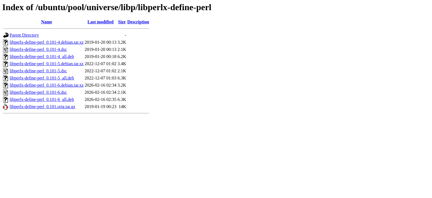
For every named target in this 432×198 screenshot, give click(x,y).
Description (138, 22)
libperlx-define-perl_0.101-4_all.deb (42, 56)
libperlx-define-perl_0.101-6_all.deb (42, 99)
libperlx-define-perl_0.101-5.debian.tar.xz (46, 63)
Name (46, 22)
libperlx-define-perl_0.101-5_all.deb (42, 78)
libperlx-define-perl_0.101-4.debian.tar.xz (46, 42)
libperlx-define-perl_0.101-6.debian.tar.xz (46, 85)
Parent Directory (24, 35)
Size (122, 22)
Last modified (101, 22)
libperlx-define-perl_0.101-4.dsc (38, 49)
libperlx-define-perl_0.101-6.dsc (38, 92)
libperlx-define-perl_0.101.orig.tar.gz (42, 106)
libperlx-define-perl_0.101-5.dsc (38, 70)
